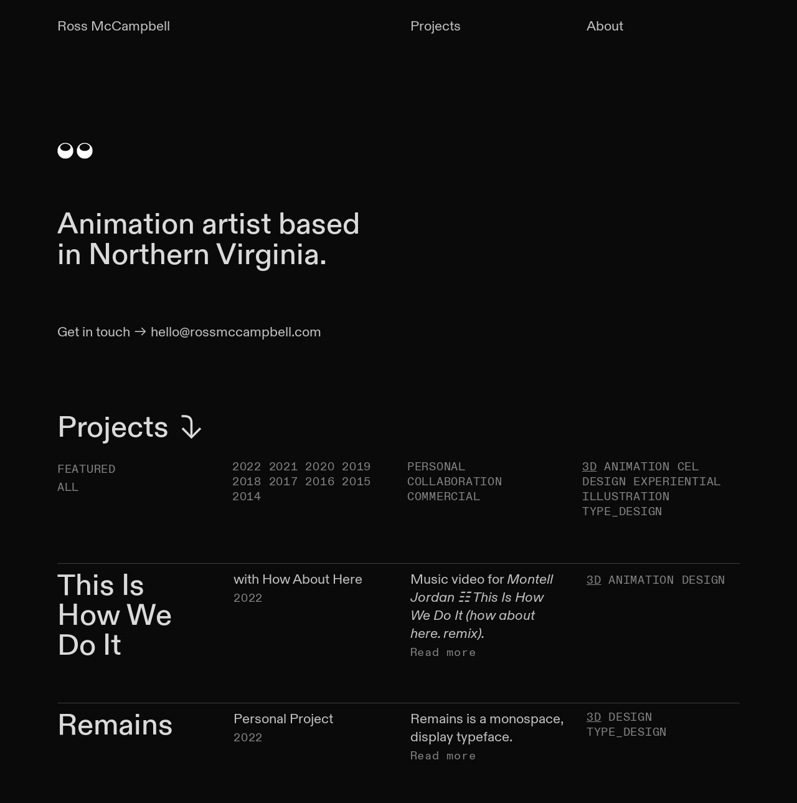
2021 (283, 467)
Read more (443, 652)
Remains (115, 725)
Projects (435, 26)
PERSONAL (436, 467)
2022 (247, 467)
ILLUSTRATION (626, 497)
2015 (356, 482)
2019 (356, 467)
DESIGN (604, 482)
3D (589, 467)
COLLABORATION (454, 482)
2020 (319, 467)
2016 (319, 482)
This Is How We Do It (114, 616)
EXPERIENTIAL (677, 482)
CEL (688, 467)
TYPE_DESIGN (622, 512)
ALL (68, 487)
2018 (247, 482)
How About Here (312, 579)
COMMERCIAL (443, 497)
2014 (247, 497)
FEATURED (86, 469)
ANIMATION (637, 467)
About (605, 26)
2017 (283, 482)
